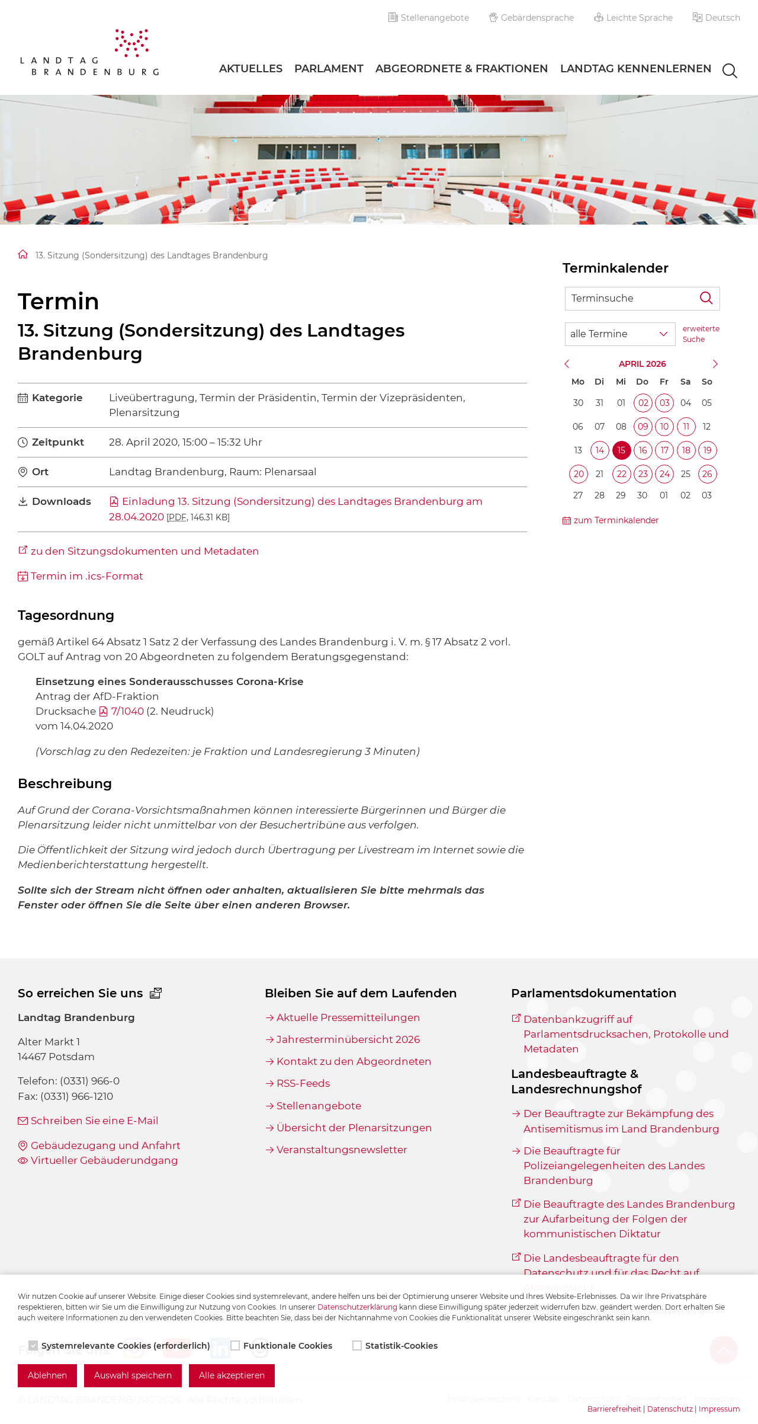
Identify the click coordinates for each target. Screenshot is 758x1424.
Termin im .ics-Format (87, 576)
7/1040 (127, 711)
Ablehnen (47, 1375)
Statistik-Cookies (396, 1345)
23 (643, 474)
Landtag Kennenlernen (636, 68)
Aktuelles (250, 68)
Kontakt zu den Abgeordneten (354, 1061)
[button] (716, 17)
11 (686, 426)
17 (665, 450)
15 (621, 450)
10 (664, 426)
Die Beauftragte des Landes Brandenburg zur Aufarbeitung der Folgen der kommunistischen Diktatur (629, 1219)
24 (665, 474)
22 (622, 474)
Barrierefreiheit (614, 1408)
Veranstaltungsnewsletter (342, 1150)
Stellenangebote (428, 17)
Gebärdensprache (531, 17)
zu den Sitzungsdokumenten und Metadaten (145, 551)
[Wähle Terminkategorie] (620, 334)
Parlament (329, 68)
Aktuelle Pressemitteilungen (348, 1017)
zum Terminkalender (616, 520)
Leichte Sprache (633, 17)
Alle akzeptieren (232, 1375)
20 (579, 474)
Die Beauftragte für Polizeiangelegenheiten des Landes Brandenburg (614, 1165)
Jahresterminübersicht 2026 (348, 1039)
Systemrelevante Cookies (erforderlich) (120, 1345)
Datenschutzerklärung (357, 1307)
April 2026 (642, 364)
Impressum (719, 1408)
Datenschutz (670, 1408)
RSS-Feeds (303, 1083)
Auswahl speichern (133, 1375)
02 (643, 403)
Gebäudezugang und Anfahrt (106, 1145)
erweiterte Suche (701, 334)
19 (708, 450)
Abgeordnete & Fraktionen (461, 68)
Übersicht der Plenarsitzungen (354, 1128)
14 (600, 450)
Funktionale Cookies (282, 1345)
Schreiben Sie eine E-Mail (95, 1121)
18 (686, 450)
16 (643, 450)
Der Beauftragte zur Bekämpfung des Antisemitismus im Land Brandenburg (621, 1121)
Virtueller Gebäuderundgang (104, 1160)
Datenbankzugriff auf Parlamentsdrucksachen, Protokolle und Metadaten (626, 1034)
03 (665, 403)
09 (643, 426)
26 (707, 474)
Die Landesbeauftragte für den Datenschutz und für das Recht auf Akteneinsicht (611, 1273)
